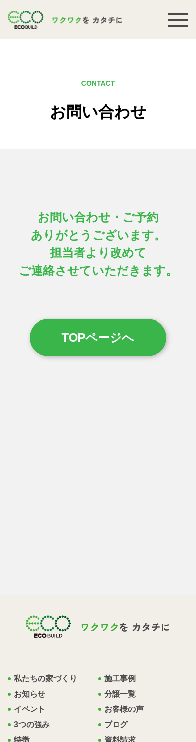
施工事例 (120, 679)
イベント (29, 709)
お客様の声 (124, 709)
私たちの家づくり (45, 679)
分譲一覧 (120, 694)
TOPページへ (98, 337)
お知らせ (29, 694)
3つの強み (32, 725)
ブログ (116, 725)
